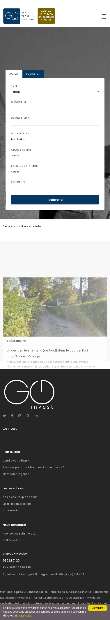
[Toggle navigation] (104, 16)
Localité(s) (20, 134)
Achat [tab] (14, 74)
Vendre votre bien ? (16, 460)
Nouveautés (11, 510)
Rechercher (55, 200)
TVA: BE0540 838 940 (17, 567)
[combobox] (55, 92)
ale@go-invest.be (15, 553)
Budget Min (20, 103)
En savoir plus (23, 615)
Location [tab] (33, 74)
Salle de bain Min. (24, 166)
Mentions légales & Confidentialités (24, 592)
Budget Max (20, 118)
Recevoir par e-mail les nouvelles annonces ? (33, 467)
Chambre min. (21, 150)
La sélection (17, 504)
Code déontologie (12, 603)
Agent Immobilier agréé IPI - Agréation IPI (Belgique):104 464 (43, 574)
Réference (18, 182)
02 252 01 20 (11, 560)
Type (14, 87)
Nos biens (20, 497)
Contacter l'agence (16, 474)
